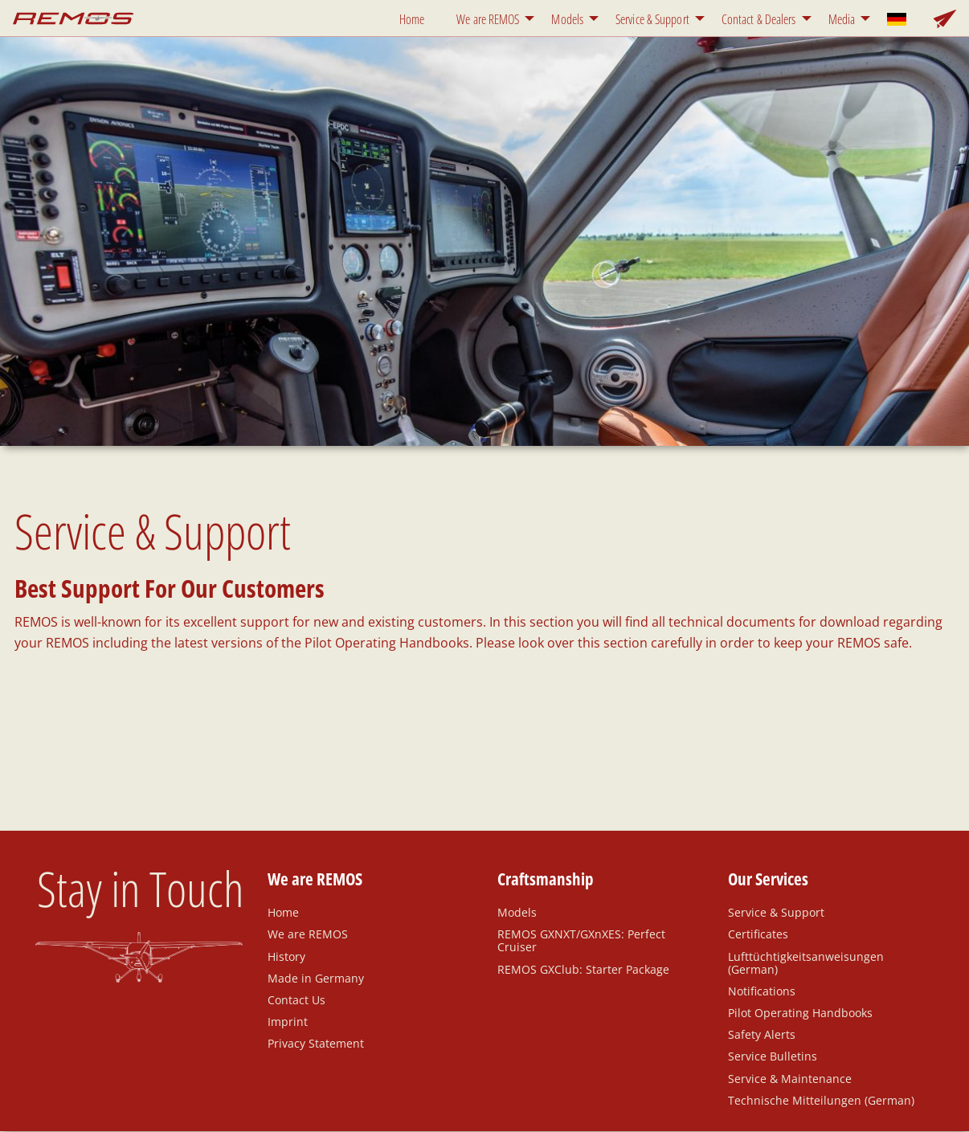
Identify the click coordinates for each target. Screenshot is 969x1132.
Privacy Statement (316, 1043)
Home (411, 19)
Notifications (761, 990)
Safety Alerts (761, 1034)
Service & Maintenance (790, 1078)
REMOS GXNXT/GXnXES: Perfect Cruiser (581, 940)
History (286, 956)
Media (842, 19)
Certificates (758, 933)
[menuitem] (415, 18)
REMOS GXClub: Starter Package (583, 969)
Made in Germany (316, 978)
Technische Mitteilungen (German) (821, 1100)
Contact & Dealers (759, 19)
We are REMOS (487, 19)
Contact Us (296, 999)
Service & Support (652, 19)
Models (567, 19)
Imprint (288, 1021)
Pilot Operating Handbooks (800, 1012)
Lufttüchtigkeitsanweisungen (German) (806, 962)
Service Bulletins (772, 1055)
